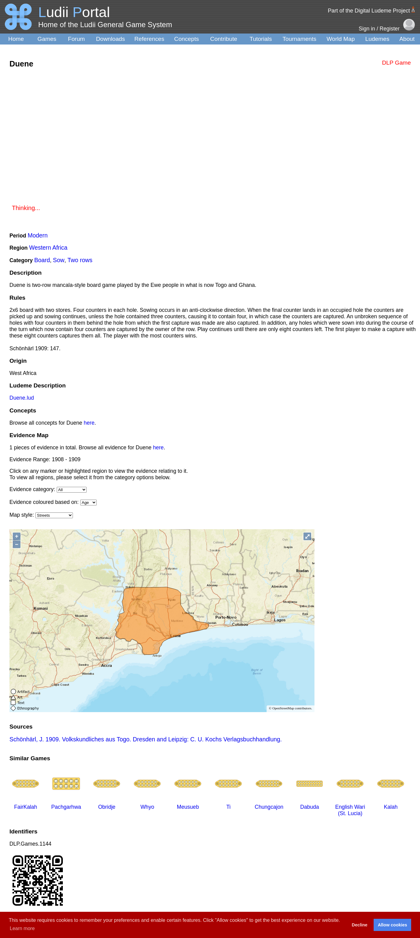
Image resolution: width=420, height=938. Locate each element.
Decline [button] (359, 924)
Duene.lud (21, 398)
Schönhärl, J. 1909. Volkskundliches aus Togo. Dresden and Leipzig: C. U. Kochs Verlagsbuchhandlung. (145, 739)
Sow (59, 260)
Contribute (223, 39)
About (407, 39)
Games (47, 39)
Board (42, 260)
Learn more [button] (22, 928)
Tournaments (299, 39)
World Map (341, 39)
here (89, 423)
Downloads (110, 39)
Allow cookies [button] (392, 924)
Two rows (79, 260)
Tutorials (260, 39)
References (149, 39)
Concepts (186, 39)
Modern (38, 235)
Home (16, 39)
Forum (76, 39)
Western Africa (48, 247)
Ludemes (377, 39)
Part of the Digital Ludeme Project (369, 11)
